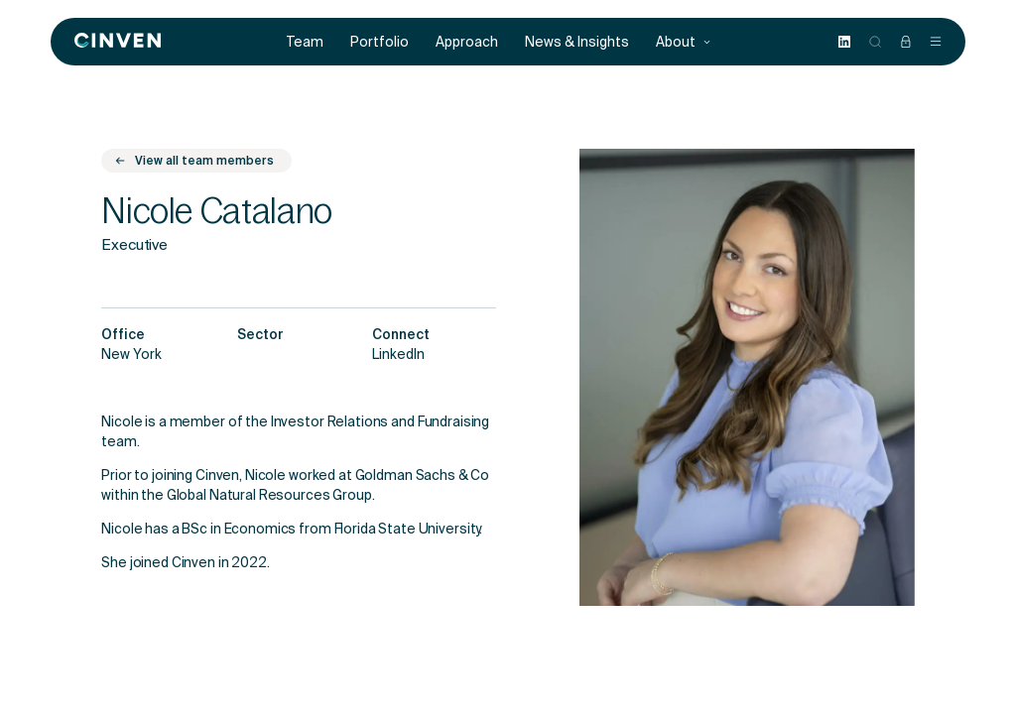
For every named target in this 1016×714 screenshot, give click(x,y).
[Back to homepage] (117, 42)
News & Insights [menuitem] (577, 42)
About (683, 42)
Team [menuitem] (305, 42)
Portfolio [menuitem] (379, 42)
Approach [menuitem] (467, 42)
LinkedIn (398, 356)
